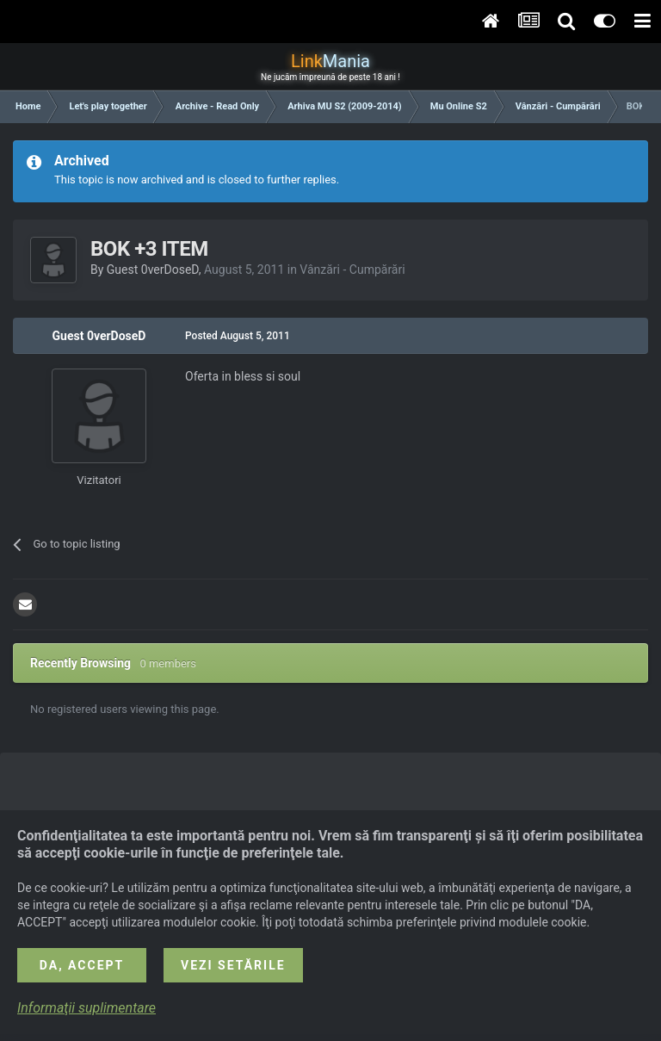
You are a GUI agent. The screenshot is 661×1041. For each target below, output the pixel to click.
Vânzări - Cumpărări (352, 269)
